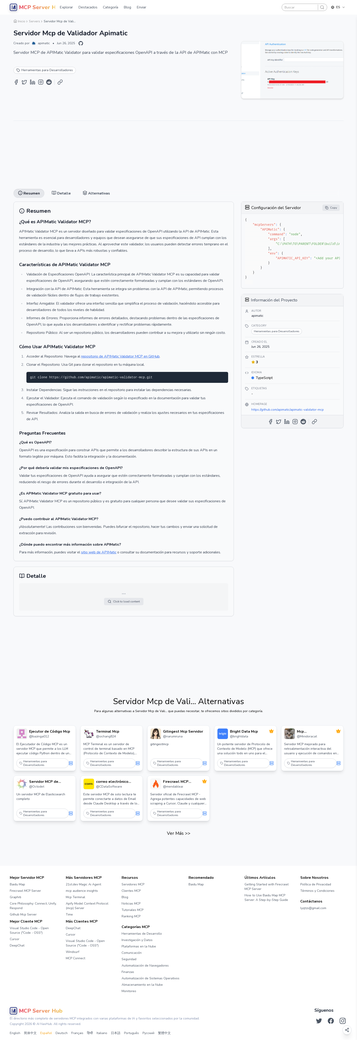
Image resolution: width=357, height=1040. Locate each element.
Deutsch (62, 1033)
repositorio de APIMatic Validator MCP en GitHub (120, 356)
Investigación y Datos (137, 940)
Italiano (102, 1033)
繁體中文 (164, 1033)
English (15, 1033)
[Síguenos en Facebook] (330, 1020)
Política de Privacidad (315, 884)
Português (131, 1033)
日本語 (115, 1033)
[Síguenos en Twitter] (319, 1020)
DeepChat (17, 945)
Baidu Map (17, 884)
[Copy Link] (60, 82)
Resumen (29, 193)
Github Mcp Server (23, 914)
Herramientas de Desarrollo (142, 933)
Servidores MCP (133, 884)
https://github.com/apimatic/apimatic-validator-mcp (287, 409)
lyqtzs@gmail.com (313, 908)
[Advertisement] (178, 153)
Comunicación (132, 953)
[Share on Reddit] (49, 82)
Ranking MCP (131, 916)
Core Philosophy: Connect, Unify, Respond (33, 905)
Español (46, 1033)
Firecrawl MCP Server (25, 891)
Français (77, 1033)
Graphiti (15, 897)
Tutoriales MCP (132, 910)
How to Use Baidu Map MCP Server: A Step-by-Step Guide (266, 897)
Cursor (14, 939)
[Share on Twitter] (24, 82)
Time (69, 914)
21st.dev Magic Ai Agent (83, 884)
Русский (148, 1033)
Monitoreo (129, 991)
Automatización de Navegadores (145, 965)
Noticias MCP (131, 903)
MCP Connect (75, 958)
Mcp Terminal (75, 897)
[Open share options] (347, 1030)
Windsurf (72, 952)
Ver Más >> (178, 833)
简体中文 (30, 1033)
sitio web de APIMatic (98, 552)
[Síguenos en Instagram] (342, 1020)
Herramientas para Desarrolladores (33, 763)
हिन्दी (90, 1033)
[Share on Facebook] (16, 82)
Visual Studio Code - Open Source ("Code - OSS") (29, 930)
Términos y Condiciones (317, 891)
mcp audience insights (82, 891)
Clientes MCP (131, 891)
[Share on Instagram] (40, 82)
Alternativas (96, 193)
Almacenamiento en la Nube (142, 985)
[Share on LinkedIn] (32, 82)
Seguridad (129, 959)
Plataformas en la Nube (139, 946)
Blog (125, 897)
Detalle (61, 193)
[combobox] (338, 7)
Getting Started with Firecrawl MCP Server (267, 886)
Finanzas (128, 972)
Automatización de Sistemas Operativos (150, 978)
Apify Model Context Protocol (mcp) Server (87, 905)
